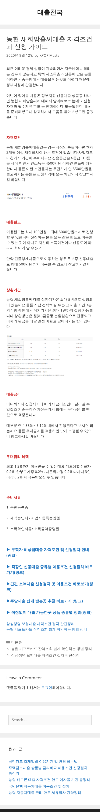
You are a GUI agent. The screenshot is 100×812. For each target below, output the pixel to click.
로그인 (46, 687)
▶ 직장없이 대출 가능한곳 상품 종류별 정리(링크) (49, 612)
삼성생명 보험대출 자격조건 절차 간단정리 (40, 623)
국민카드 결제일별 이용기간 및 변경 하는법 (43, 761)
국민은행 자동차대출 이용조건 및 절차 (38, 786)
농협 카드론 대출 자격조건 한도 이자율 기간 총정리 (49, 779)
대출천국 (50, 12)
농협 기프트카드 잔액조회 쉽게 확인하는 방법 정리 (46, 629)
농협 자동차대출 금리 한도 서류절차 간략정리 (44, 792)
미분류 (16, 642)
